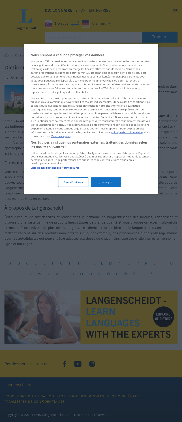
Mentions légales (61, 136)
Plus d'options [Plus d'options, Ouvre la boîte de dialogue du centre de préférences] (73, 182)
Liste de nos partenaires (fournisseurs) (55, 167)
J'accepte (106, 182)
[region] (91, 119)
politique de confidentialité (127, 132)
